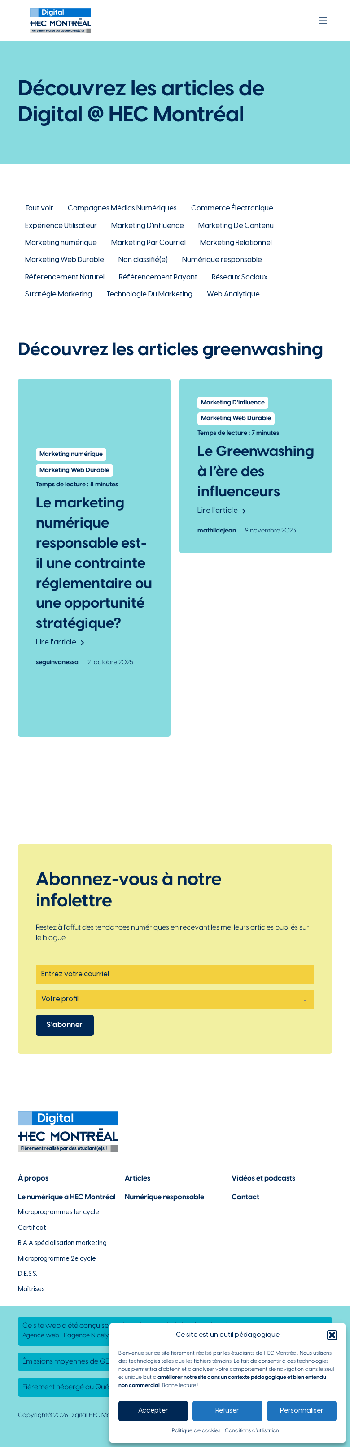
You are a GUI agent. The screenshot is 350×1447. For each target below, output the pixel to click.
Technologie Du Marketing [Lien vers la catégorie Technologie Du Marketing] (149, 294)
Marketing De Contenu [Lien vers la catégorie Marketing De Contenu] (236, 226)
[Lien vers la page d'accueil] (60, 20)
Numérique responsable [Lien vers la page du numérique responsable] (164, 1197)
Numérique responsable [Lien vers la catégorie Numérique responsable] (222, 260)
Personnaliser (302, 1410)
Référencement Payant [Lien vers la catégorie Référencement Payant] (158, 277)
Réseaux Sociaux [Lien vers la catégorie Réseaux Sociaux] (240, 277)
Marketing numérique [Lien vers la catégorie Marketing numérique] (61, 243)
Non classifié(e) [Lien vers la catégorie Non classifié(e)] (143, 260)
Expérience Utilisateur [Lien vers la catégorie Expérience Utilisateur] (61, 226)
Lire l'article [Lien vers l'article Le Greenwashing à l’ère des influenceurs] (221, 511)
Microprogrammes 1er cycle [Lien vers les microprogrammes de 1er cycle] (58, 1212)
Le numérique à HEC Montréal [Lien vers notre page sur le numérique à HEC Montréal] (67, 1197)
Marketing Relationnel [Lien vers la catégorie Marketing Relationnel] (236, 243)
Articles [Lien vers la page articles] (137, 1178)
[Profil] (175, 999)
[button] (332, 1335)
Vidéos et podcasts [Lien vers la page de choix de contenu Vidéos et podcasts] (263, 1178)
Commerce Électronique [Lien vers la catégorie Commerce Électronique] (232, 208)
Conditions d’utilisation (252, 1431)
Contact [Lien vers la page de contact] (245, 1197)
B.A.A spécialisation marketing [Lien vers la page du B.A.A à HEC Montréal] (62, 1243)
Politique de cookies (196, 1431)
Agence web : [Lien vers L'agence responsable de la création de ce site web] (65, 1336)
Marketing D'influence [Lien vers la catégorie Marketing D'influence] (147, 226)
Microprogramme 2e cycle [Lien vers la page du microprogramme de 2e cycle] (57, 1259)
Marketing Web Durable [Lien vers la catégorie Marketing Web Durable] (64, 260)
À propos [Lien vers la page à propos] (33, 1178)
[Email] (175, 974)
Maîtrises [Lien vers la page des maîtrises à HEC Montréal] (31, 1289)
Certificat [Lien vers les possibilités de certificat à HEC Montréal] (32, 1228)
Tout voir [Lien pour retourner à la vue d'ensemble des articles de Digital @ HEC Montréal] (39, 208)
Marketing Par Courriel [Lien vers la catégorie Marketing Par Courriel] (148, 243)
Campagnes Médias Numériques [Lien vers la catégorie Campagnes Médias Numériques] (122, 208)
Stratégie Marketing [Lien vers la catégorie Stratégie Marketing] (58, 294)
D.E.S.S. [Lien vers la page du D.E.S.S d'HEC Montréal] (27, 1274)
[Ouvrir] (323, 21)
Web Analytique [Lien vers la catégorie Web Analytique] (233, 294)
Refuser (227, 1410)
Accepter (153, 1410)
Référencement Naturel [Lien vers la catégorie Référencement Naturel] (65, 277)
